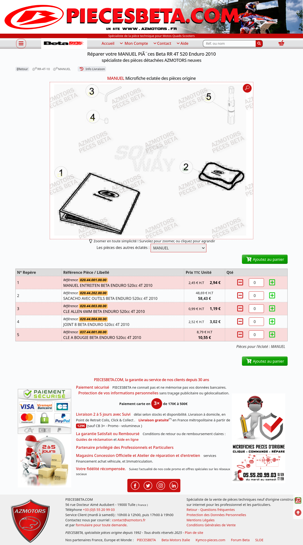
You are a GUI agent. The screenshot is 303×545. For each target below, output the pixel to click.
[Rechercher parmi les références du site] (229, 43)
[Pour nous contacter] (258, 463)
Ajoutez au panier (264, 259)
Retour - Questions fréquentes (211, 509)
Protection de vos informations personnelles (118, 393)
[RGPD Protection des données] (258, 418)
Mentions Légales (201, 520)
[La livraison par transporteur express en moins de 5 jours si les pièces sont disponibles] (44, 460)
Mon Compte (133, 43)
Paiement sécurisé (92, 387)
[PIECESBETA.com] (64, 43)
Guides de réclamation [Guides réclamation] (94, 439)
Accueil (108, 43)
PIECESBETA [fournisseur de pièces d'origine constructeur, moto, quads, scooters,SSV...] (146, 540)
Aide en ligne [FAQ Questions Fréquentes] (127, 439)
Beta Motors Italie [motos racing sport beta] (175, 540)
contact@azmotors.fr (129, 520)
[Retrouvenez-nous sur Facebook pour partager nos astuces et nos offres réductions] (135, 485)
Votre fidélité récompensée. (101, 468)
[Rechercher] (259, 43)
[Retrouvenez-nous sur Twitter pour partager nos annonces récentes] (148, 485)
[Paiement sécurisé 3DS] (44, 411)
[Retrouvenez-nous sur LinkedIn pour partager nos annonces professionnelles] (173, 485)
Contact (162, 43)
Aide (182, 43)
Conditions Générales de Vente (211, 525)
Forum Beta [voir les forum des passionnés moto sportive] (240, 540)
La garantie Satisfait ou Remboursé (107, 433)
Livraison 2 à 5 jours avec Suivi (103, 414)
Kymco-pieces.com (210, 540)
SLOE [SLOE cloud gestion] (259, 540)
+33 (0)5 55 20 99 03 (99, 509)
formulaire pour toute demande (101, 525)
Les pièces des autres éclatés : (123, 247)
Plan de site (194, 532)
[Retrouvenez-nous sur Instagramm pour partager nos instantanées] (160, 485)
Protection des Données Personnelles (216, 515)
